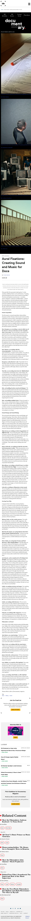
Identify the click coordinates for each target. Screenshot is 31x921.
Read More (5, 752)
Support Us (19, 911)
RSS (21, 913)
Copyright (19, 884)
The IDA (2, 911)
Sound (11, 695)
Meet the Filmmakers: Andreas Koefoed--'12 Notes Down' (14, 821)
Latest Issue (19, 15)
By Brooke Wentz (4, 880)
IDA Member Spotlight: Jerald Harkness (11, 766)
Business (12, 884)
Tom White (7, 275)
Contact (26, 913)
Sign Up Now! (15, 709)
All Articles (4, 15)
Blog (7, 911)
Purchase (27, 15)
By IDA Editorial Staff (5, 895)
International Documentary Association (3, 3)
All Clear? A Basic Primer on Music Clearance (16, 835)
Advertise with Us (13, 913)
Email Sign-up (4, 913)
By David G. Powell (4, 839)
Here (15, 737)
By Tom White (3, 824)
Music (3, 695)
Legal (7, 842)
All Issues (12, 15)
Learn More (15, 804)
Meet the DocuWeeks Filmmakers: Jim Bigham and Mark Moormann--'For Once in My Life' (16, 890)
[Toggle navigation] (29, 3)
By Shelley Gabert (4, 851)
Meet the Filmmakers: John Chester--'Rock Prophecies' (13, 861)
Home (2, 9)
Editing (6, 695)
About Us (12, 911)
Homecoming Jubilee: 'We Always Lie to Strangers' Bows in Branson (15, 848)
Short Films (8, 827)
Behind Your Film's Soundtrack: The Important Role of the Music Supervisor (16, 876)
